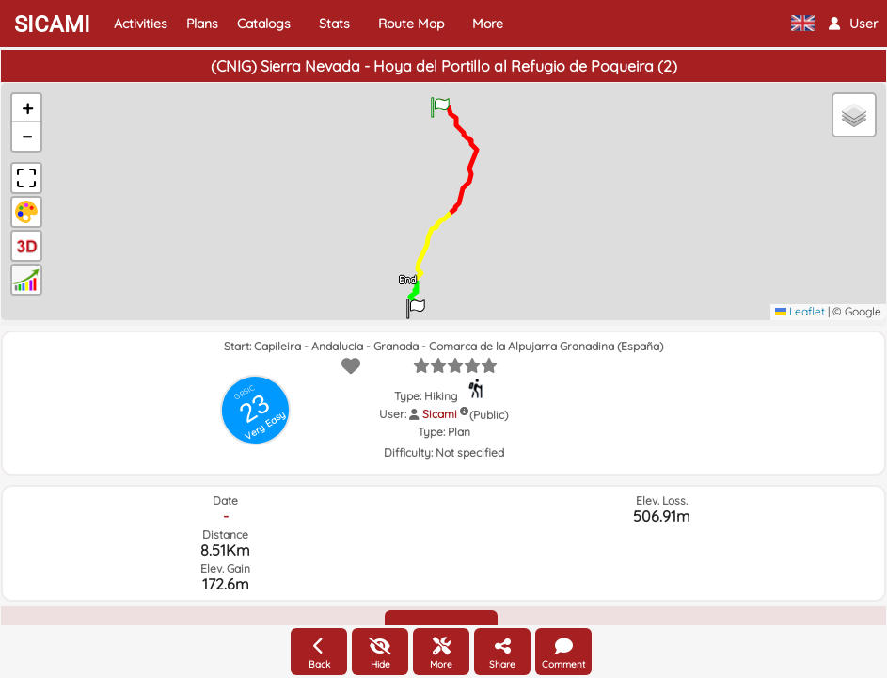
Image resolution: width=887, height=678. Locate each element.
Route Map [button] (411, 23)
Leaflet (800, 311)
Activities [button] (140, 23)
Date (225, 500)
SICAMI (52, 24)
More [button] (487, 23)
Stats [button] (334, 23)
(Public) (488, 415)
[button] (853, 23)
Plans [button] (202, 23)
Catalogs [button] (264, 23)
